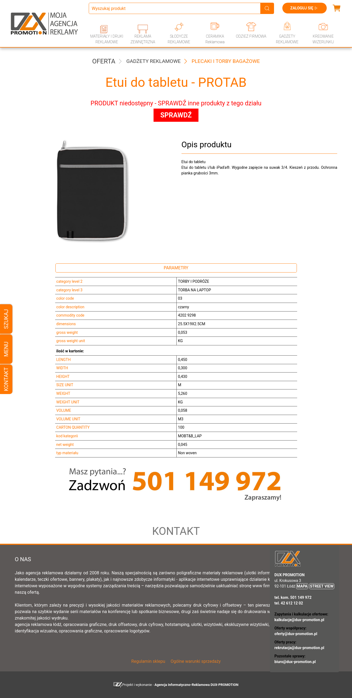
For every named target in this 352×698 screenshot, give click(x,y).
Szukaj (6, 319)
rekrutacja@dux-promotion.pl (299, 648)
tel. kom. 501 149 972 (293, 597)
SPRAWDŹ (176, 115)
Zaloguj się (304, 8)
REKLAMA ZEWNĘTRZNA (143, 39)
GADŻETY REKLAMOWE (287, 39)
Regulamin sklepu (148, 661)
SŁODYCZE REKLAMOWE (179, 39)
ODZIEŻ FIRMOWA (251, 36)
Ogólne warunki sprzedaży (195, 661)
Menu (6, 348)
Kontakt (6, 379)
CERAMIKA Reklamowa (215, 39)
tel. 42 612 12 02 (289, 603)
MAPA (302, 586)
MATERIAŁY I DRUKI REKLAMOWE (106, 39)
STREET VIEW (321, 586)
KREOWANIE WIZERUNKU (323, 39)
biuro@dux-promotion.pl (295, 662)
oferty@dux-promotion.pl (296, 634)
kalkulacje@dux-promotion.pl (299, 620)
